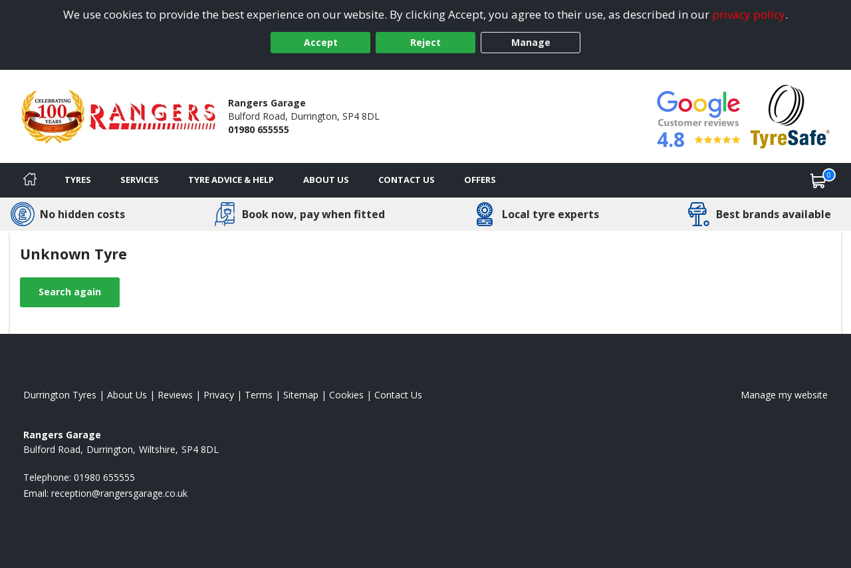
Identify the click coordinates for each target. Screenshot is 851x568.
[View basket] (818, 180)
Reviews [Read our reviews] (175, 394)
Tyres (77, 180)
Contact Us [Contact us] (406, 180)
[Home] (30, 180)
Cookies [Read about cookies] (346, 394)
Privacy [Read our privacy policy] (218, 394)
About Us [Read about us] (127, 394)
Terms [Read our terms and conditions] (259, 394)
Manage (530, 42)
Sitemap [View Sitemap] (300, 394)
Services (139, 180)
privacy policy (748, 14)
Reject (425, 42)
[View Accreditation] (790, 115)
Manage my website (784, 394)
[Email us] (119, 493)
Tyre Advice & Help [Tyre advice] (231, 180)
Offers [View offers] (480, 180)
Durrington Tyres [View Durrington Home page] (59, 394)
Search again (70, 291)
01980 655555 (258, 129)
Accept (321, 42)
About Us (326, 180)
